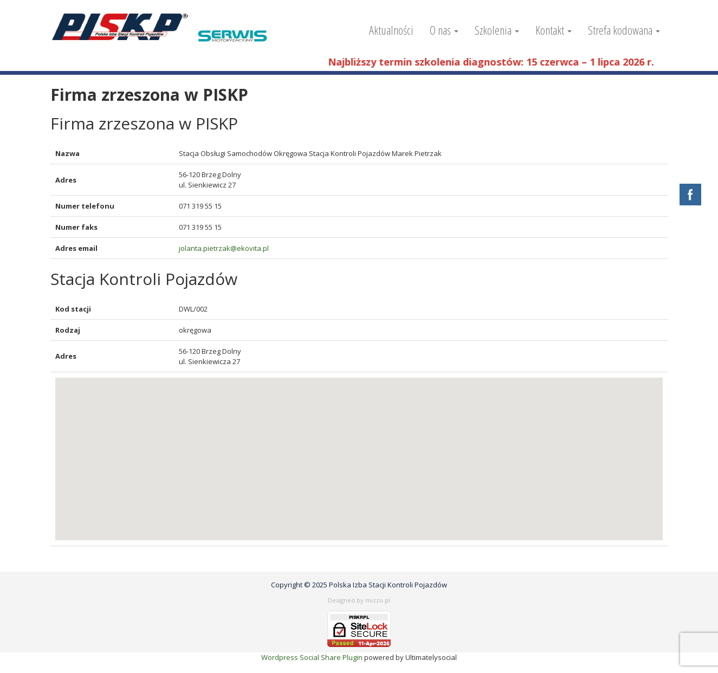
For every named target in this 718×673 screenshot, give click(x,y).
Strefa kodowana (624, 30)
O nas (444, 30)
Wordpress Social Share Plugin (312, 657)
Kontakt (553, 30)
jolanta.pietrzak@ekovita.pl (224, 248)
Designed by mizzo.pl (359, 600)
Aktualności (391, 30)
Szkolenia (497, 30)
